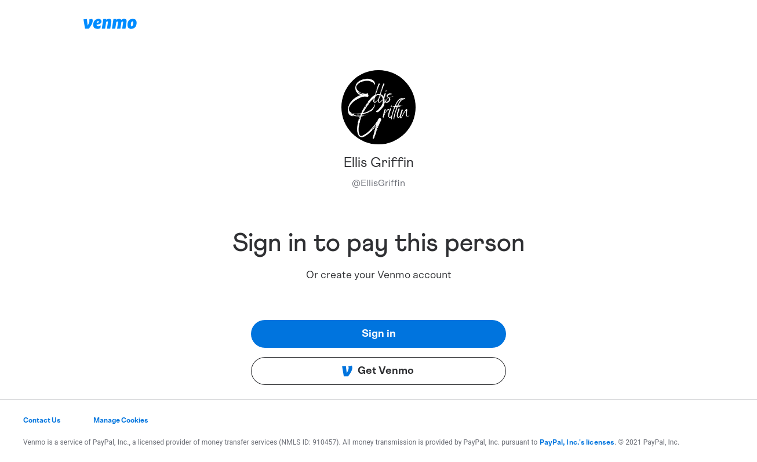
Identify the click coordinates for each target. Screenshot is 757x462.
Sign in (379, 334)
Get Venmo (377, 371)
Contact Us (42, 420)
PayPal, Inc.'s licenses (577, 442)
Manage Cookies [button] (120, 420)
